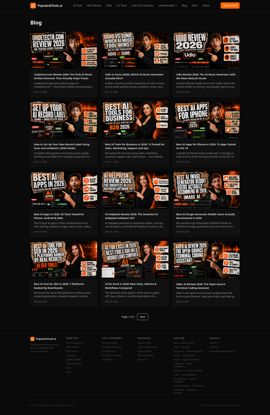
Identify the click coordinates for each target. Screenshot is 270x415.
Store (195, 5)
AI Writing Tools (109, 343)
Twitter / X (214, 343)
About (206, 5)
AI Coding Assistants (112, 355)
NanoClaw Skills (73, 363)
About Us (142, 359)
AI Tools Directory (74, 343)
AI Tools (77, 5)
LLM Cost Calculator (142, 5)
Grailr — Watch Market (185, 374)
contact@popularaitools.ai (222, 351)
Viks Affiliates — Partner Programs (185, 380)
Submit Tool (230, 5)
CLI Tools (122, 5)
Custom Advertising (147, 347)
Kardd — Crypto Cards (184, 355)
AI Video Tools (109, 351)
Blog (184, 5)
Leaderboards (168, 5)
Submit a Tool (144, 343)
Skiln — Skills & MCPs (184, 343)
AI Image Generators (112, 347)
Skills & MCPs (72, 347)
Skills (109, 5)
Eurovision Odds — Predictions (188, 385)
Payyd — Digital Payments (186, 359)
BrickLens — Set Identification (188, 370)
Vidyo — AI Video (182, 347)
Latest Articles (144, 351)
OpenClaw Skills (73, 359)
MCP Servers (94, 5)
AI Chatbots (107, 359)
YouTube (213, 347)
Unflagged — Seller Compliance (183, 365)
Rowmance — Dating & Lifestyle (185, 391)
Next (142, 316)
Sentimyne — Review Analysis (188, 351)
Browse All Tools (145, 355)
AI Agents (70, 355)
